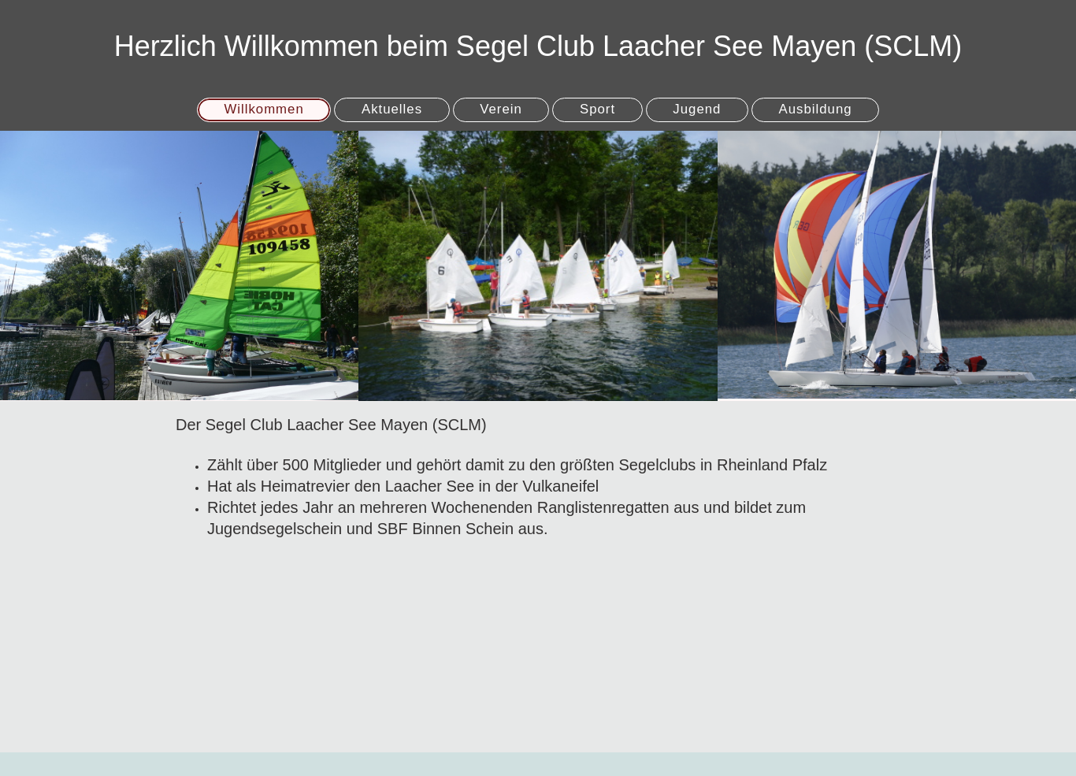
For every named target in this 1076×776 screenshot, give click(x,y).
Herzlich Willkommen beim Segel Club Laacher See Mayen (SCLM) (538, 46)
